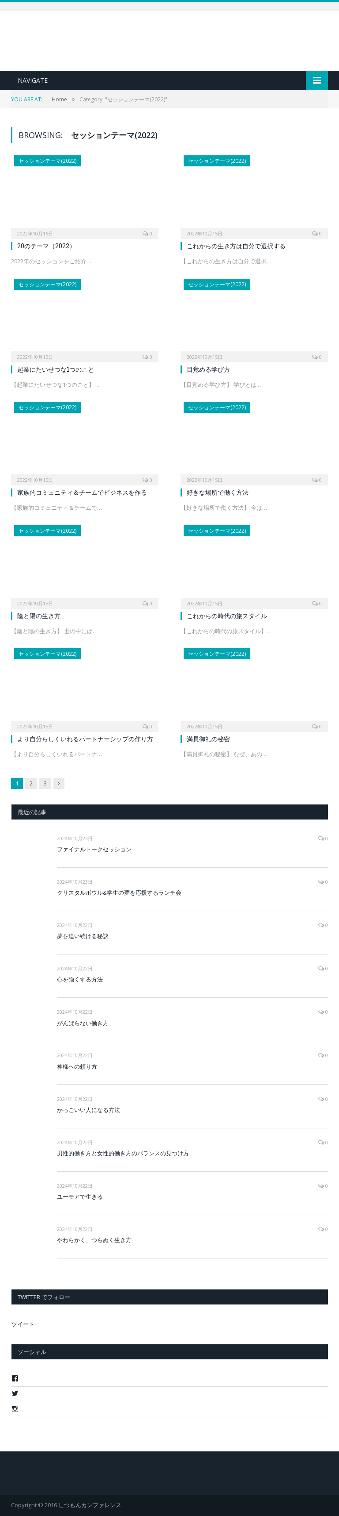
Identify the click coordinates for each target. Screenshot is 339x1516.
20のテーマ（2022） (46, 246)
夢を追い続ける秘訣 (83, 936)
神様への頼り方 (77, 1066)
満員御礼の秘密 (208, 739)
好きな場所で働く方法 (218, 492)
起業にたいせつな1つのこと (55, 369)
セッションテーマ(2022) (47, 161)
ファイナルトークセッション (94, 849)
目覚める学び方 (208, 369)
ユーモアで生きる (80, 1196)
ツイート (22, 1324)
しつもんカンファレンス (89, 1505)
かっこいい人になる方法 (88, 1110)
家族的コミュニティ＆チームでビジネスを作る (82, 492)
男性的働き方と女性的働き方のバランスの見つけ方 (123, 1153)
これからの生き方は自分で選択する (236, 246)
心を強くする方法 (80, 979)
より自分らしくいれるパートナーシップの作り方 (85, 739)
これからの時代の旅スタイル (227, 616)
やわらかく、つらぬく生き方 (94, 1240)
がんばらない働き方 (83, 1023)
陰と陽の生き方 (38, 616)
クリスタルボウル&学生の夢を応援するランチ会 (119, 893)
